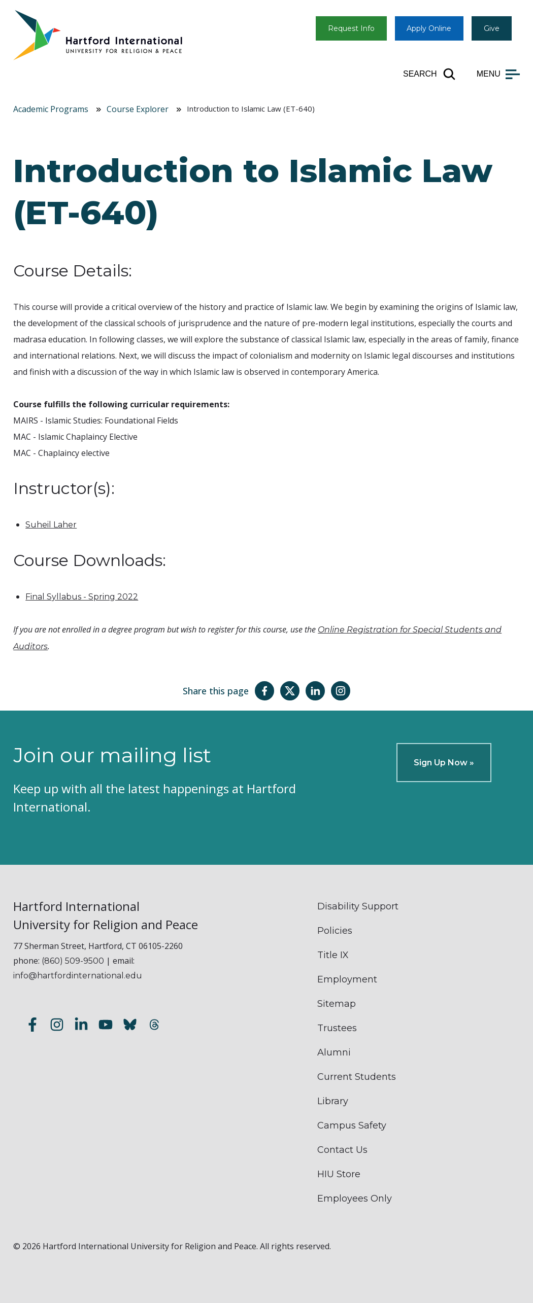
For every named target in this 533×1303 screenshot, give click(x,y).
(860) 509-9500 (73, 961)
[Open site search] (429, 74)
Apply (429, 28)
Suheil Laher (51, 525)
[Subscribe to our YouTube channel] (105, 1026)
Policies (334, 930)
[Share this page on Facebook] (264, 690)
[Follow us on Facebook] (32, 1026)
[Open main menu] (498, 74)
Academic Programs (50, 109)
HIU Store (338, 1174)
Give (491, 28)
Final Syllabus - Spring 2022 (81, 597)
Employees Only (354, 1198)
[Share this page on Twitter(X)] (289, 690)
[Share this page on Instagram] (340, 690)
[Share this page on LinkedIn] (315, 690)
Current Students (356, 1076)
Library (332, 1101)
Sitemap (336, 1003)
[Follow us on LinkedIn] (81, 1026)
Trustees (337, 1028)
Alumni (334, 1052)
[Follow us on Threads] (154, 1026)
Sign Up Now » (444, 762)
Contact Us (342, 1149)
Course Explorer (138, 109)
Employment (347, 979)
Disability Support (357, 906)
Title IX (333, 955)
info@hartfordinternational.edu (77, 975)
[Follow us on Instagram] (57, 1026)
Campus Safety (351, 1125)
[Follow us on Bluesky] (130, 1026)
